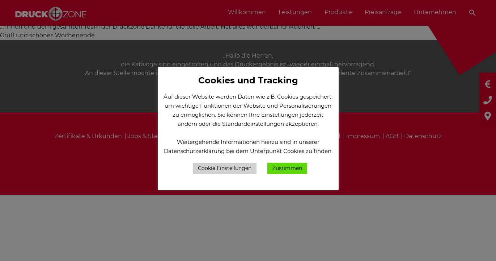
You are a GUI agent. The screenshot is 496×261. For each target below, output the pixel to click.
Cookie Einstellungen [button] (224, 168)
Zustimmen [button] (287, 168)
